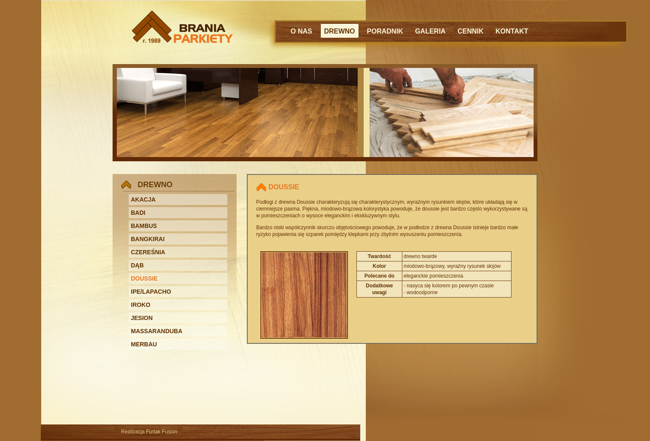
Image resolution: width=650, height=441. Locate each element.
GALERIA (430, 31)
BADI (138, 212)
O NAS (301, 31)
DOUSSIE (144, 278)
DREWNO (339, 31)
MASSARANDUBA (156, 331)
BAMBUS (144, 225)
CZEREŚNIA (148, 252)
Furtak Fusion (161, 432)
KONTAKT (511, 31)
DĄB (137, 265)
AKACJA (143, 199)
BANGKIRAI (147, 239)
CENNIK (470, 31)
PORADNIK (385, 31)
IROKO (140, 304)
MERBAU (144, 344)
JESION (142, 318)
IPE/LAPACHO (151, 291)
